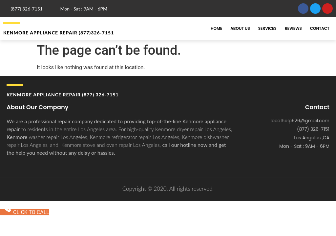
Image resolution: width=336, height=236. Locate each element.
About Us (240, 28)
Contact (319, 28)
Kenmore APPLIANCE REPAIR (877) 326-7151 (63, 94)
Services (267, 28)
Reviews (293, 28)
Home (216, 28)
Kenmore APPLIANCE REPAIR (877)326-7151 (58, 32)
